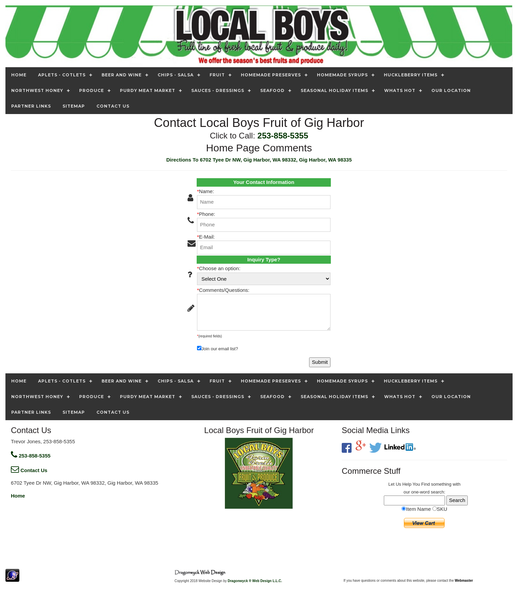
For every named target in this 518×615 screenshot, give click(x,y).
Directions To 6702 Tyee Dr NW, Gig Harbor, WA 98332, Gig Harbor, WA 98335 (259, 160)
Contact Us (29, 470)
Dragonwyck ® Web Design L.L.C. (255, 581)
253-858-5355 (282, 135)
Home (18, 496)
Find (425, 484)
